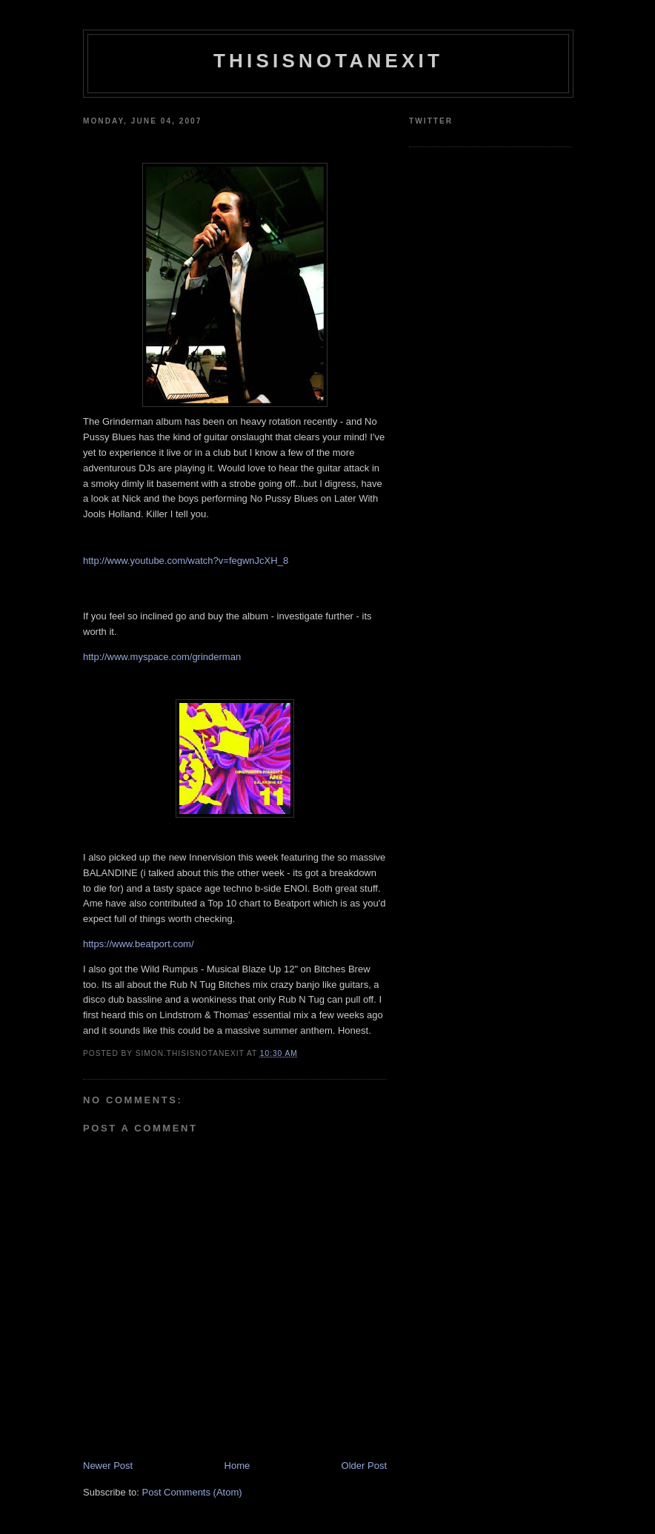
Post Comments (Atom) (192, 1492)
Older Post (364, 1465)
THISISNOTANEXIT (328, 61)
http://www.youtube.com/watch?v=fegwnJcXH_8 (185, 560)
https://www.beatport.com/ (138, 943)
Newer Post (108, 1465)
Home (237, 1465)
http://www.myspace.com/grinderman (162, 656)
